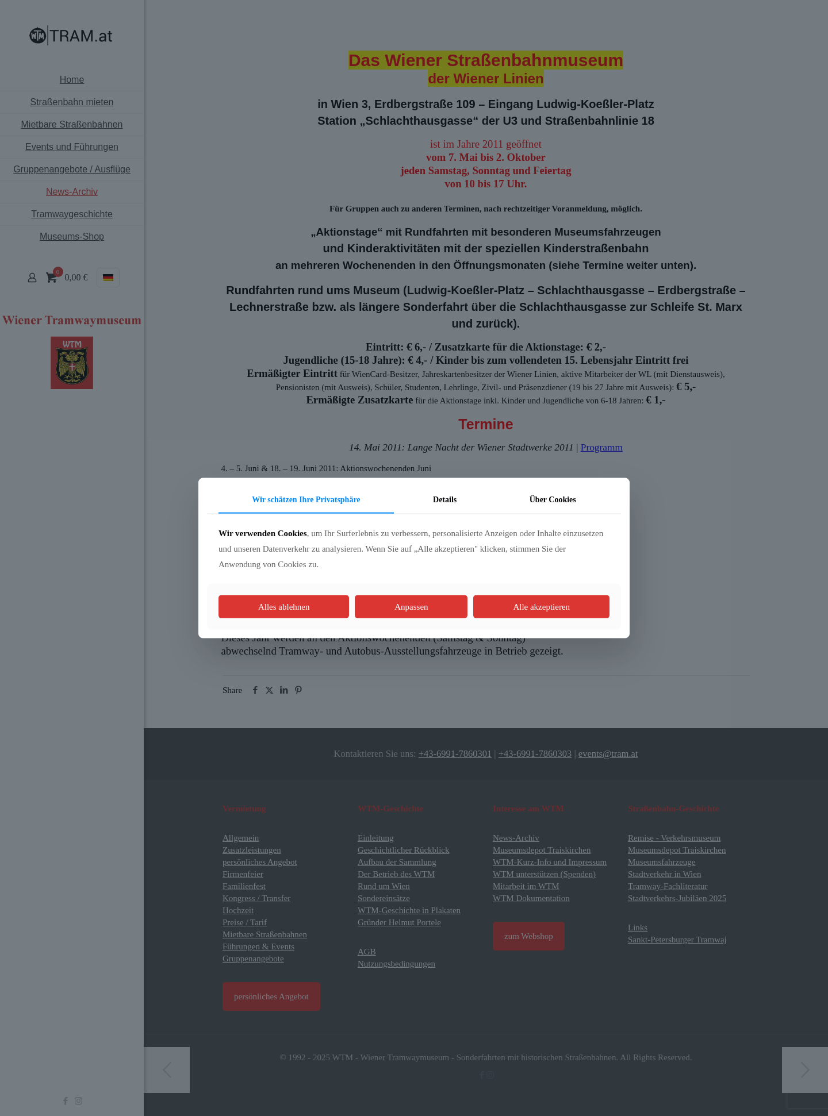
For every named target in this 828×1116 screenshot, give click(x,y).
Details (445, 499)
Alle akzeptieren (541, 606)
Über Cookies (553, 499)
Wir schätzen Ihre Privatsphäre (306, 499)
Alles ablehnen (284, 606)
